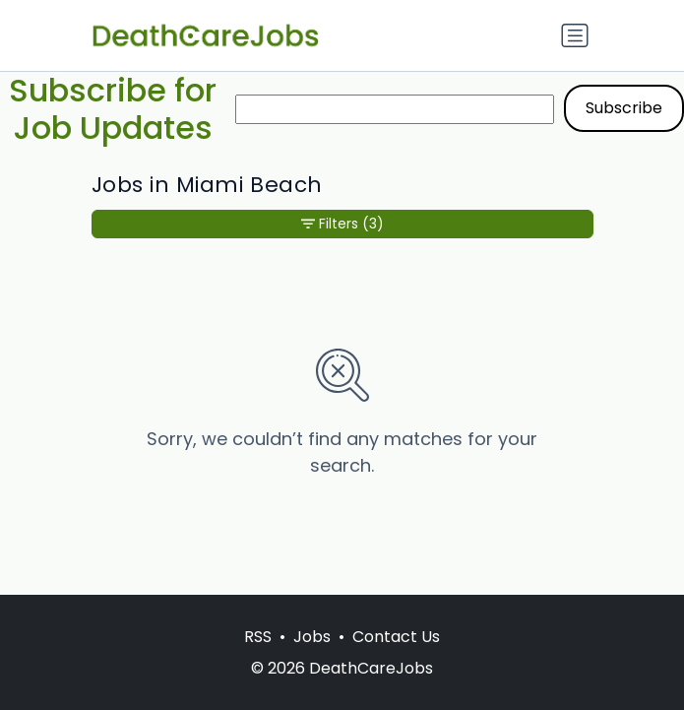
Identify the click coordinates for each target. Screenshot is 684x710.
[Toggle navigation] (574, 35)
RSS (258, 636)
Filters (342, 224)
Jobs (312, 636)
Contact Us (396, 636)
